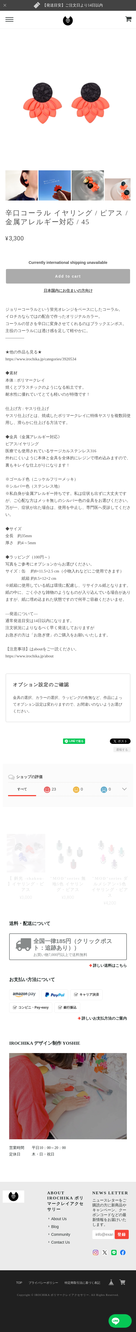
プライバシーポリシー (43, 1282)
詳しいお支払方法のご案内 (104, 1018)
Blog (55, 1226)
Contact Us (60, 1242)
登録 (121, 1234)
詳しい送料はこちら (110, 966)
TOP (19, 1282)
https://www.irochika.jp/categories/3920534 (40, 359)
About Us (59, 1219)
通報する (122, 749)
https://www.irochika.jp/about (29, 656)
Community (60, 1234)
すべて (22, 789)
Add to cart (68, 276)
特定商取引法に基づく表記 (82, 1282)
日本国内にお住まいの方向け (68, 290)
